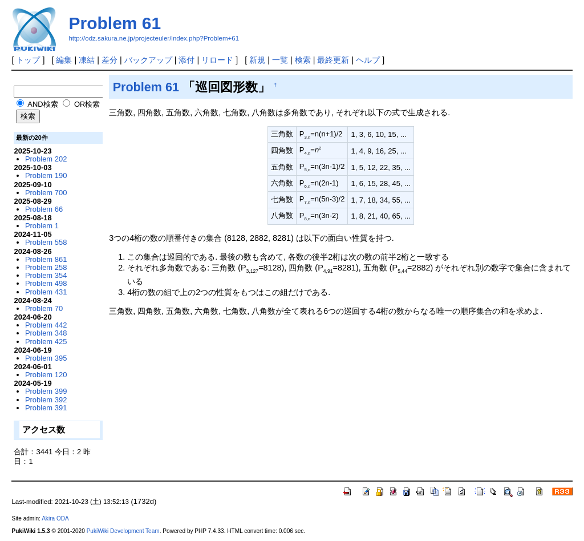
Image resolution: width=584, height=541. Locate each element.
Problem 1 (42, 225)
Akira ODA (55, 518)
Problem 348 (46, 333)
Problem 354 (46, 275)
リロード (217, 59)
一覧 (280, 59)
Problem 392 (46, 399)
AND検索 (37, 104)
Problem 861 (46, 259)
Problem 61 (114, 23)
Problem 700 (46, 192)
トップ (28, 59)
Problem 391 (46, 407)
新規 (257, 59)
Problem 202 (46, 159)
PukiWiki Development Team (123, 531)
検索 (303, 59)
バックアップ (148, 59)
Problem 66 (44, 209)
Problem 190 (46, 175)
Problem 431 (46, 292)
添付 (186, 59)
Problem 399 (46, 391)
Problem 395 (46, 358)
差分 (109, 59)
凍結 (87, 59)
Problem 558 (46, 242)
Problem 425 (46, 341)
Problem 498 (46, 283)
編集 (64, 59)
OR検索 (81, 104)
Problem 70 (44, 308)
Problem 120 (46, 374)
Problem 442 (46, 325)
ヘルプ (368, 59)
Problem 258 (46, 267)
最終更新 (333, 59)
